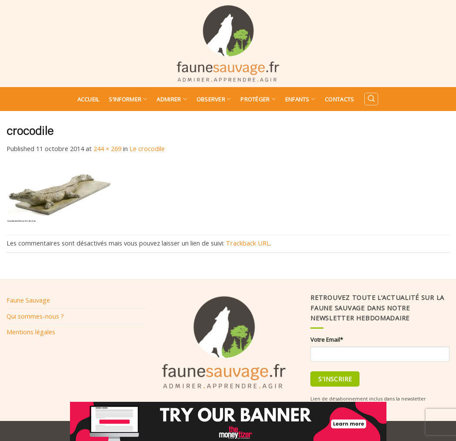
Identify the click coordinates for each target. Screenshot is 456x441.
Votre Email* (326, 339)
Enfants (300, 99)
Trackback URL (248, 243)
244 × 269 (107, 148)
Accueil (88, 99)
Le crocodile (147, 148)
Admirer (171, 99)
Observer (213, 99)
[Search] (371, 99)
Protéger (258, 99)
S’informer (128, 99)
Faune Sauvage (28, 300)
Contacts (339, 99)
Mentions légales (31, 331)
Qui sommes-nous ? (35, 316)
